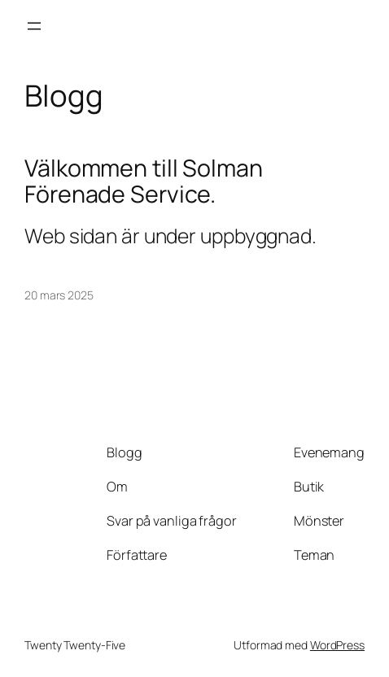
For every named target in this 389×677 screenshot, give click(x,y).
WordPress (337, 645)
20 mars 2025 (59, 295)
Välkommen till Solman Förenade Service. (143, 181)
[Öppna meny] (34, 26)
